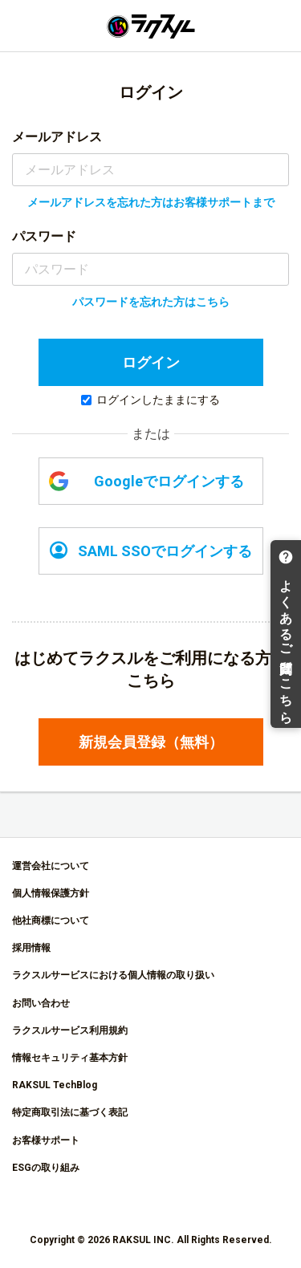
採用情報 (31, 947)
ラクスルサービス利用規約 (70, 1030)
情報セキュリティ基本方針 (70, 1057)
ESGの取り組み (45, 1167)
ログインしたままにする (150, 399)
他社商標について (50, 920)
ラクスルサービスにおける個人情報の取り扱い (113, 975)
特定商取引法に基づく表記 (70, 1112)
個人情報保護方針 (50, 893)
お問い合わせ (41, 1003)
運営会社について (50, 866)
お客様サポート (45, 1140)
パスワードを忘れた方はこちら (151, 301)
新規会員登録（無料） (151, 742)
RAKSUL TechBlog (54, 1085)
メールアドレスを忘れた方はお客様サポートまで (151, 202)
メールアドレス (57, 136)
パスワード (44, 236)
